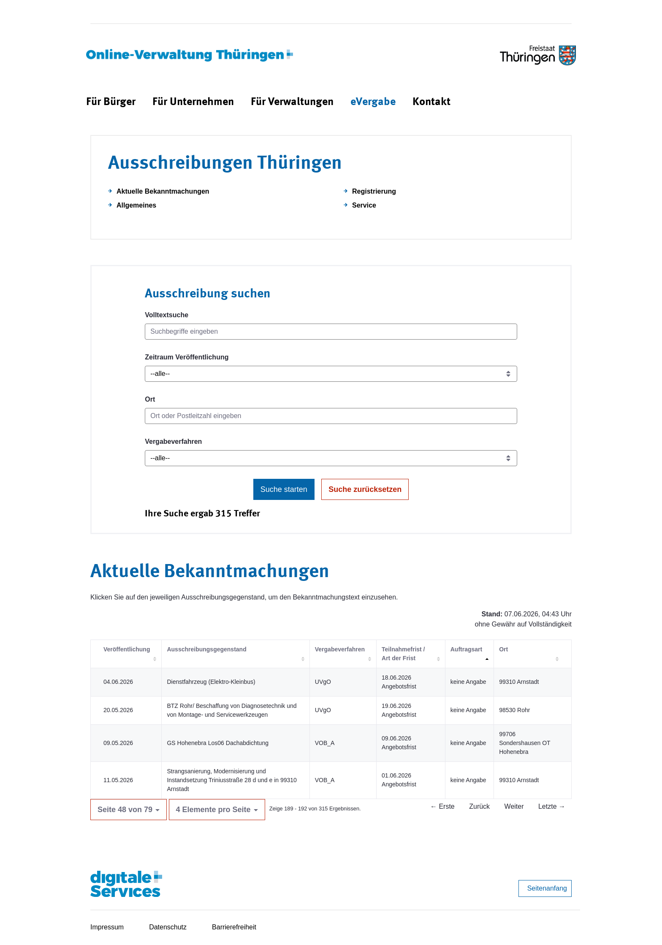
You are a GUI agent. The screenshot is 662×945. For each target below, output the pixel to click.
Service (364, 205)
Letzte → (551, 806)
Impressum (107, 927)
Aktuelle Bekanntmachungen (163, 191)
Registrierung (374, 191)
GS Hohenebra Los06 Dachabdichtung (218, 743)
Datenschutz (168, 927)
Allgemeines (136, 205)
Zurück (479, 806)
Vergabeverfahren (173, 441)
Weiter (514, 806)
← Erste (442, 806)
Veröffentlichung (126, 649)
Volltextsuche (166, 315)
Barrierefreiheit (234, 927)
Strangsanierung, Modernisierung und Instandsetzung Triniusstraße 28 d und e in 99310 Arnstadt (231, 780)
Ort (150, 399)
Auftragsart (466, 649)
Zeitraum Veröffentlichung (186, 357)
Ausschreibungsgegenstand (206, 649)
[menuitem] (111, 102)
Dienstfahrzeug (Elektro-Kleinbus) (211, 681)
